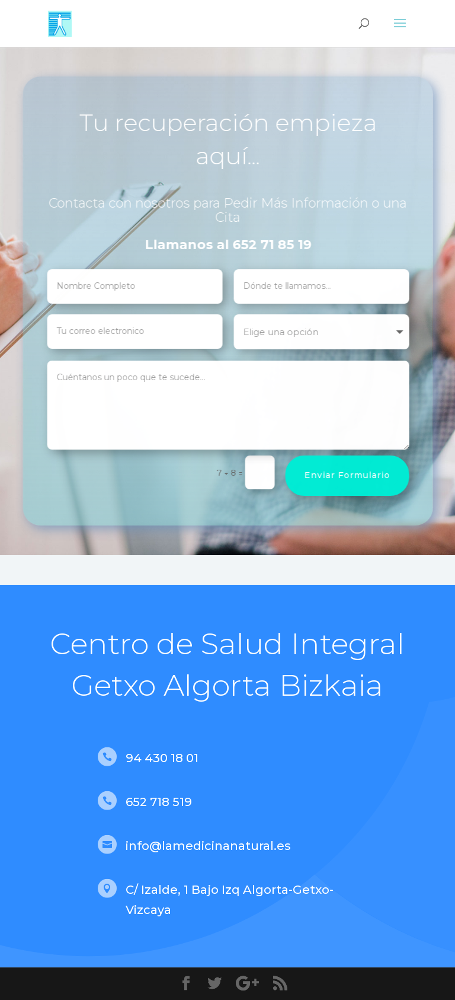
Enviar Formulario (353, 475)
